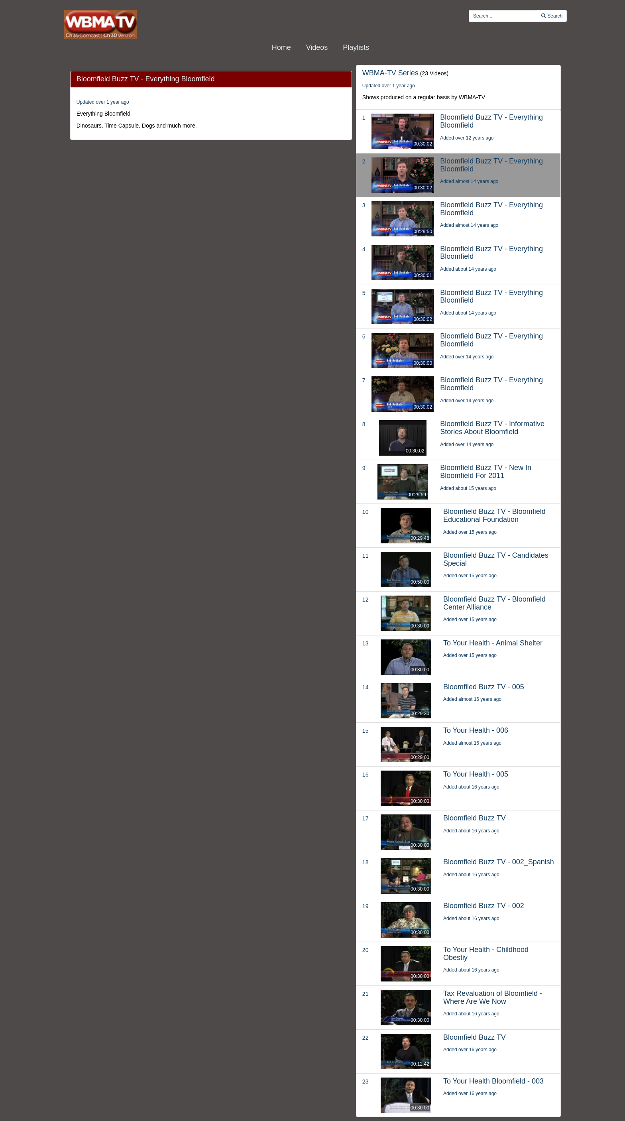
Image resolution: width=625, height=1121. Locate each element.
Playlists (356, 47)
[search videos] (503, 16)
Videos (317, 47)
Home (281, 47)
